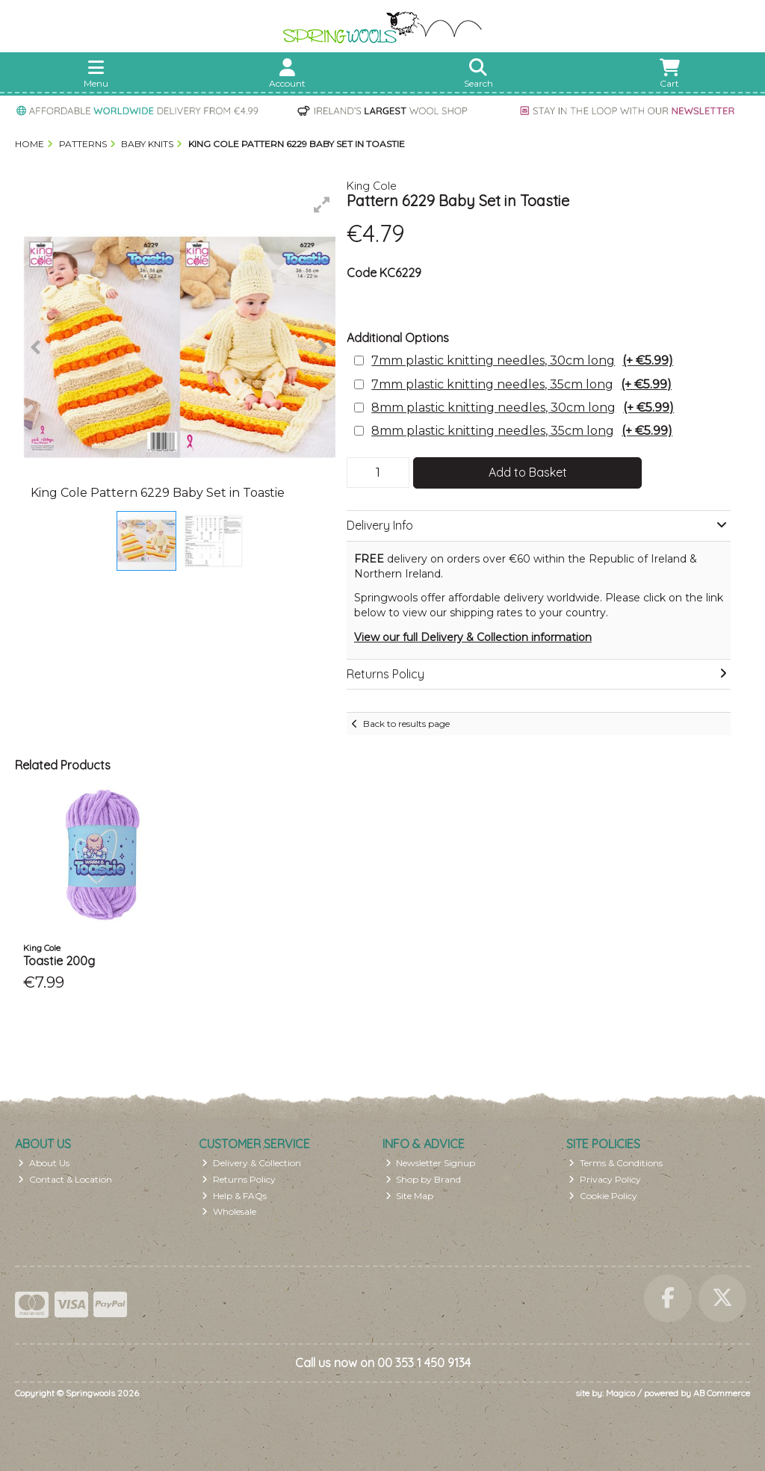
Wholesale (229, 1211)
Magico (620, 1393)
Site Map (409, 1195)
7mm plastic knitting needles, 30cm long (522, 360)
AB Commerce (721, 1393)
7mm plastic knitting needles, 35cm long (521, 384)
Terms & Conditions (616, 1162)
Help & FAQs (234, 1195)
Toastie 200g (59, 960)
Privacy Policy (605, 1179)
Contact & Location (65, 1179)
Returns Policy (239, 1179)
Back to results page (406, 723)
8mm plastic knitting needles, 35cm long (521, 431)
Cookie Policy (603, 1195)
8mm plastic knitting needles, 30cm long (522, 407)
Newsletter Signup (430, 1162)
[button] (322, 205)
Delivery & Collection (251, 1162)
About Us (43, 1162)
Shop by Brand (423, 1179)
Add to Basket (528, 472)
